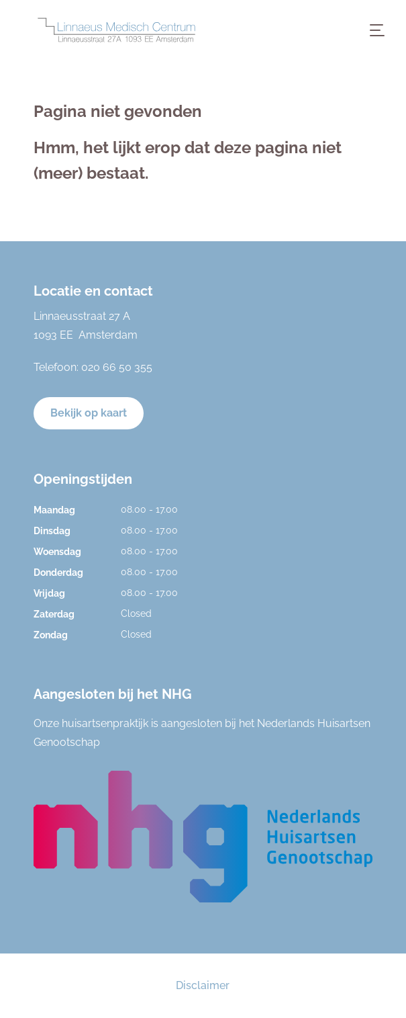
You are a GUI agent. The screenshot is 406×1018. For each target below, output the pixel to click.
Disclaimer (203, 985)
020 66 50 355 (116, 367)
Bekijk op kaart (88, 413)
